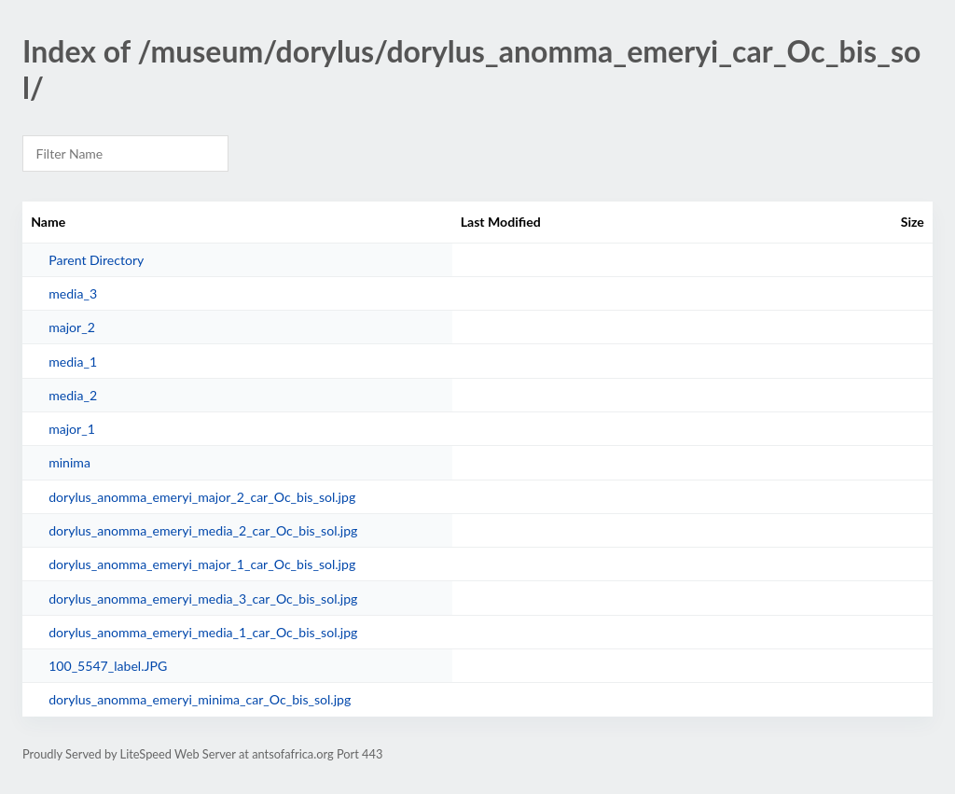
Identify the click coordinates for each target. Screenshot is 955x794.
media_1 (72, 361)
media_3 (72, 293)
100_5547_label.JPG (107, 666)
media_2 (72, 395)
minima (69, 462)
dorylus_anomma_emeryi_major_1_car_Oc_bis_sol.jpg (201, 564)
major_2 (71, 327)
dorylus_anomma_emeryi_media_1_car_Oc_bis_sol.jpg (202, 632)
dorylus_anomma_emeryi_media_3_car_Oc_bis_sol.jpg (202, 598)
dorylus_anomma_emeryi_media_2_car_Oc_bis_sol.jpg (202, 530)
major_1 (71, 429)
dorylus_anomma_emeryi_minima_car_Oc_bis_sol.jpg (199, 699)
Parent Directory (96, 260)
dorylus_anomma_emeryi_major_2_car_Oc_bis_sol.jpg (201, 497)
